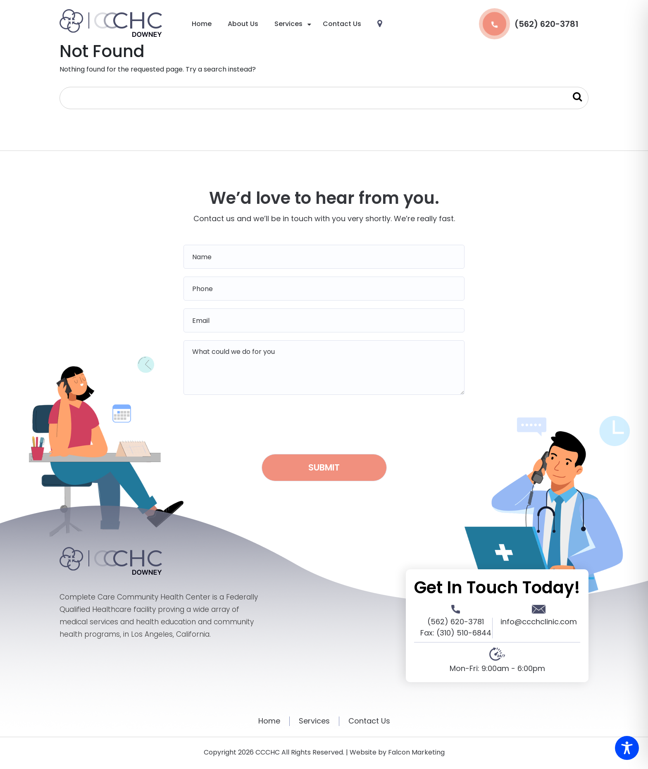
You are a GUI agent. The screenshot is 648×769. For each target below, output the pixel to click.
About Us (243, 24)
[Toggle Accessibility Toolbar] (627, 748)
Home (202, 24)
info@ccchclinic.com (538, 621)
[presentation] (324, 422)
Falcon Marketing (416, 752)
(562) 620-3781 (529, 23)
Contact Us (342, 24)
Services (288, 24)
